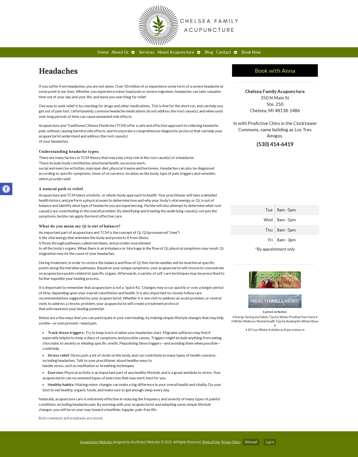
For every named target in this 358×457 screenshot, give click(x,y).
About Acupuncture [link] (175, 52)
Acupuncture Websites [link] (96, 442)
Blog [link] (209, 52)
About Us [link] (120, 52)
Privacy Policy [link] (230, 442)
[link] (6, 189)
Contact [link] (223, 52)
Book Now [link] (251, 52)
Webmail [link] (251, 442)
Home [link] (103, 52)
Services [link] (147, 52)
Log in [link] (270, 442)
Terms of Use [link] (211, 442)
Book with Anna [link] (275, 70)
